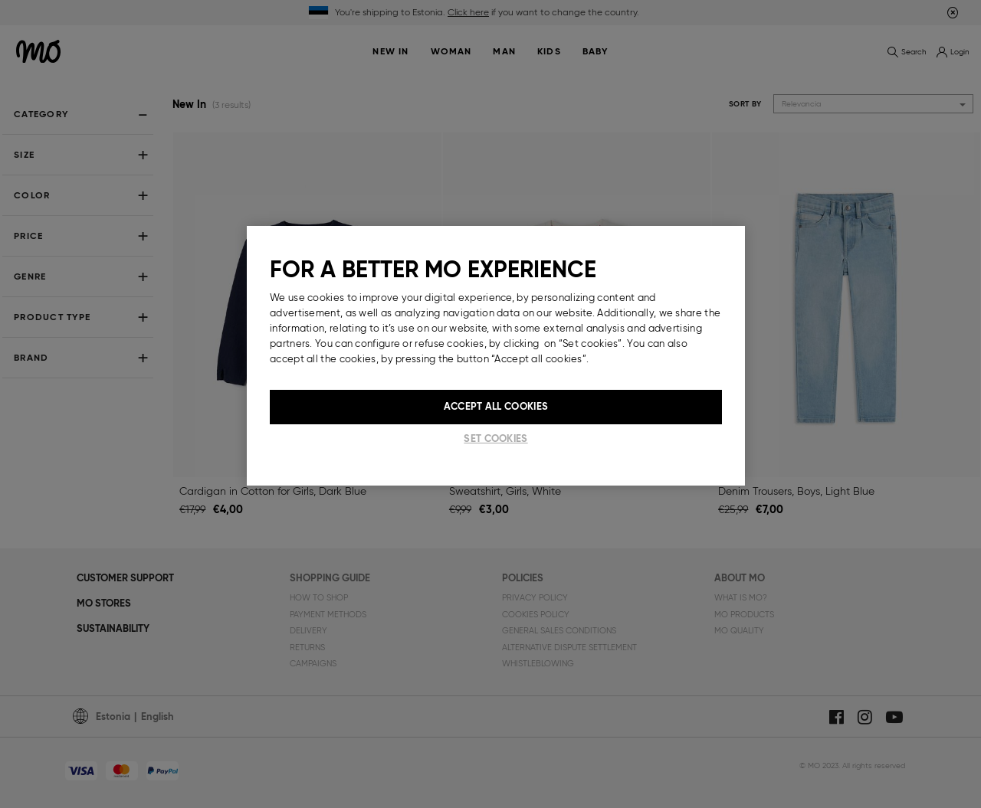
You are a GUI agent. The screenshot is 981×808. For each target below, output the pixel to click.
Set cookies (495, 438)
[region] (496, 355)
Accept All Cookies (496, 406)
